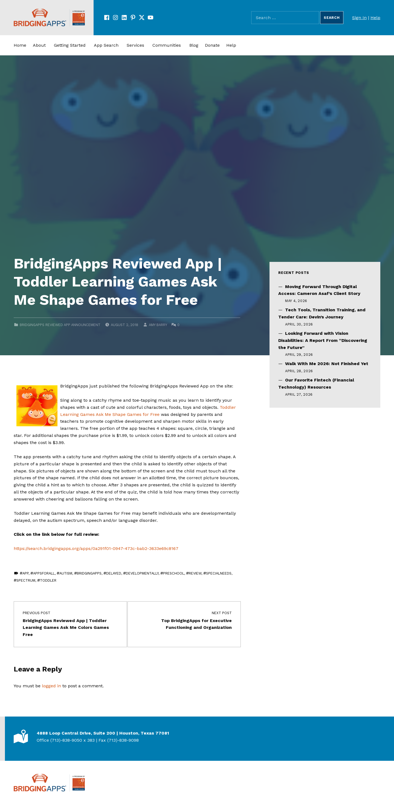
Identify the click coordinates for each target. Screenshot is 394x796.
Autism (65, 573)
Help (375, 17)
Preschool (173, 573)
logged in (51, 685)
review (195, 573)
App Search (106, 45)
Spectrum (25, 580)
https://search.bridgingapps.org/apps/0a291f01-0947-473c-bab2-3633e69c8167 (96, 548)
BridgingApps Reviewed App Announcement (60, 325)
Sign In (359, 17)
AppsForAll (44, 573)
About (39, 45)
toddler (48, 580)
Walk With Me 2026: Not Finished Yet (326, 363)
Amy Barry (158, 325)
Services (135, 45)
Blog (193, 45)
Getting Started (70, 45)
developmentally (142, 573)
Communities (166, 45)
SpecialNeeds (218, 573)
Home (20, 45)
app (25, 573)
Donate (212, 45)
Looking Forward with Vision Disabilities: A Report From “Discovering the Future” (322, 340)
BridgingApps (89, 573)
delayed (113, 573)
